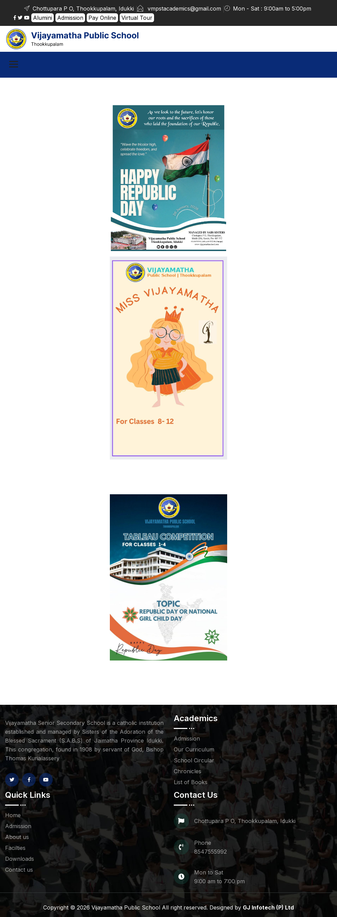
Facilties (15, 847)
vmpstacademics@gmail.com (184, 8)
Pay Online (102, 17)
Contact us (19, 869)
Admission (70, 17)
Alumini (42, 17)
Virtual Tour (136, 17)
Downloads (19, 858)
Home (13, 815)
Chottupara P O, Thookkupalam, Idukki (78, 8)
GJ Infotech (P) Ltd (268, 907)
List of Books (190, 782)
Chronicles (187, 771)
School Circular (194, 760)
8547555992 (210, 851)
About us (17, 837)
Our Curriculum (194, 749)
